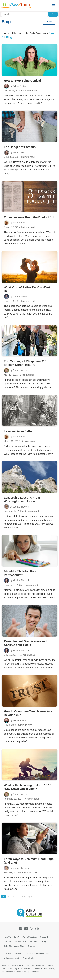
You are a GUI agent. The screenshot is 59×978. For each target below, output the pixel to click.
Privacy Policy (28, 958)
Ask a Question (30, 937)
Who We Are (20, 941)
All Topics (33, 941)
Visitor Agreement (11, 958)
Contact (7, 941)
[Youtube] (26, 929)
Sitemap (31, 946)
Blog (6, 21)
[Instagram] (32, 929)
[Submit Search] (53, 14)
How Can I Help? (11, 937)
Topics (49, 22)
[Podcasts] (37, 929)
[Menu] (54, 5)
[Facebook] (21, 929)
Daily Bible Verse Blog (14, 946)
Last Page (27, 896)
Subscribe (45, 937)
